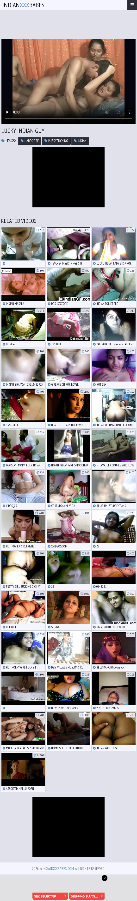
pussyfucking (56, 140)
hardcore (30, 140)
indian (80, 140)
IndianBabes (23, 4)
